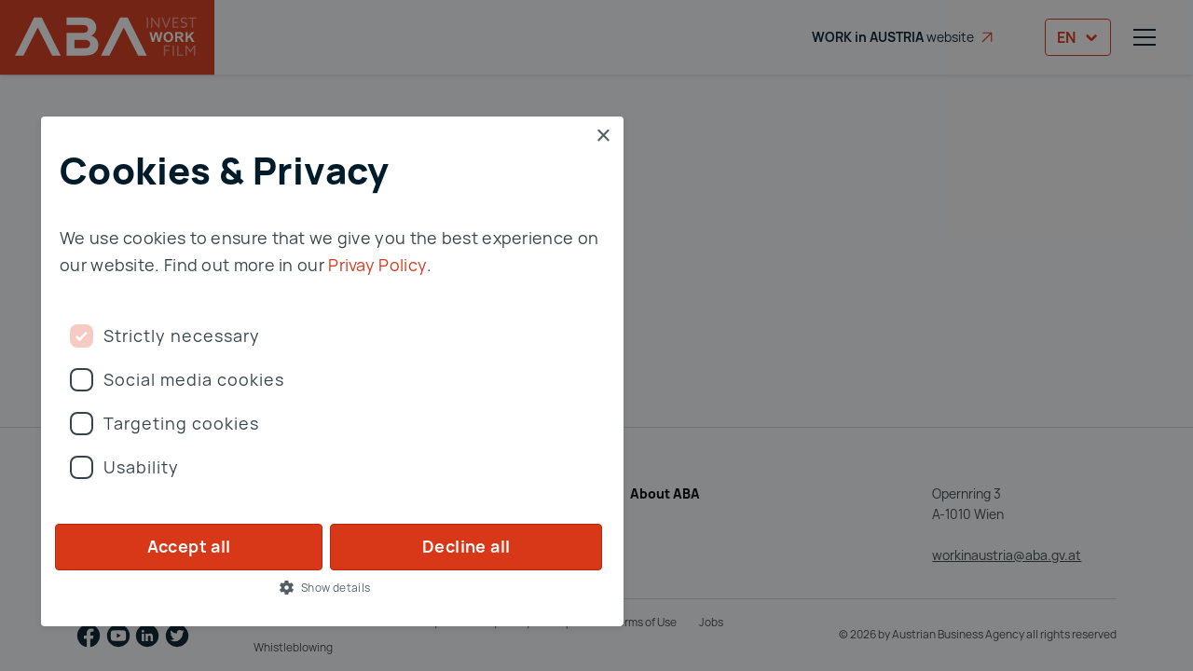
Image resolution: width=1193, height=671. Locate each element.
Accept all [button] (189, 546)
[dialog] (596, 335)
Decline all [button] (466, 546)
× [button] (603, 137)
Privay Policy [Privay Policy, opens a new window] (377, 264)
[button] (332, 587)
